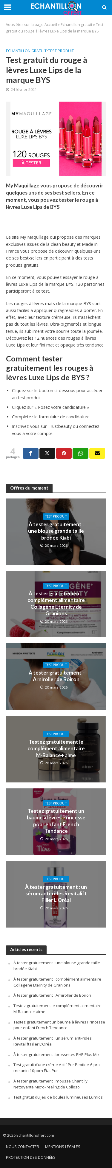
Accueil (51, 24)
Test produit (61, 50)
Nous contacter (22, 1146)
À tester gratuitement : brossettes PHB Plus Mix (56, 1054)
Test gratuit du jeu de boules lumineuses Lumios (58, 1097)
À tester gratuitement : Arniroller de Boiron (56, 676)
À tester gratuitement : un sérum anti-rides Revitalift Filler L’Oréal (56, 893)
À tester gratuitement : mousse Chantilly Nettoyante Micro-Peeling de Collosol (50, 1084)
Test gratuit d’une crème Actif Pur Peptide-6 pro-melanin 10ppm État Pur (57, 1067)
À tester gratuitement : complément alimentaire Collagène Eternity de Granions (56, 603)
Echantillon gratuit (76, 24)
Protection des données (31, 1157)
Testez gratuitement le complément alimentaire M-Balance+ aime (56, 748)
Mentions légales (62, 1146)
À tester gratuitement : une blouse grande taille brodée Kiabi (56, 531)
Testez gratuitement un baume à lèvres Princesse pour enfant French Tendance (56, 821)
